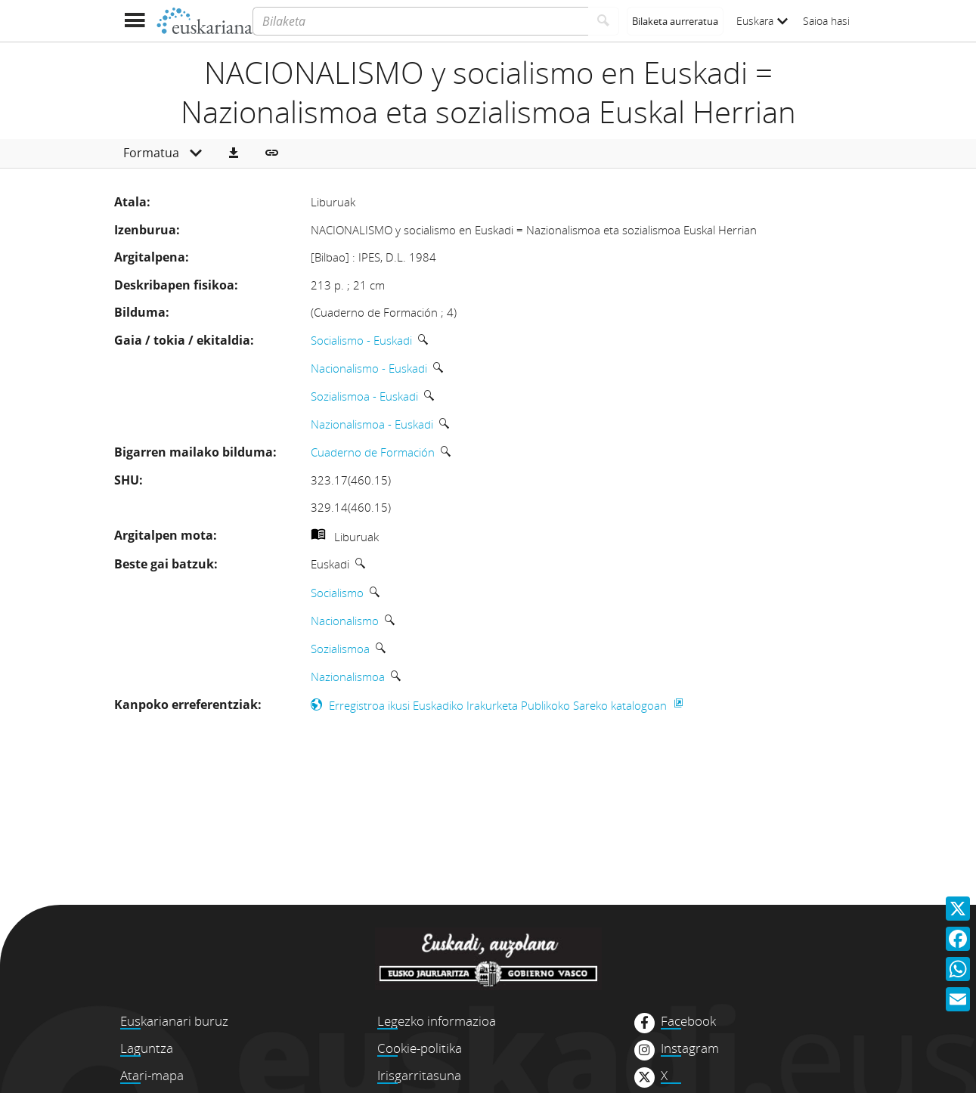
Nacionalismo (345, 620)
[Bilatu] (603, 21)
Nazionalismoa (348, 676)
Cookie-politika (419, 1048)
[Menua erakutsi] (135, 21)
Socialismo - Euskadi (361, 340)
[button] (233, 153)
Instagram (690, 1048)
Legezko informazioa (436, 1021)
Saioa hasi (826, 21)
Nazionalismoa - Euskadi (372, 424)
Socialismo (337, 592)
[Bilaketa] (420, 21)
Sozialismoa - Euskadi (364, 396)
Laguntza (146, 1048)
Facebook (688, 1021)
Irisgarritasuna (419, 1075)
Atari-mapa (152, 1075)
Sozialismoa (340, 648)
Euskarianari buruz (174, 1021)
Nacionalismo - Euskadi (369, 368)
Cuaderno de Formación (373, 452)
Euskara (762, 21)
